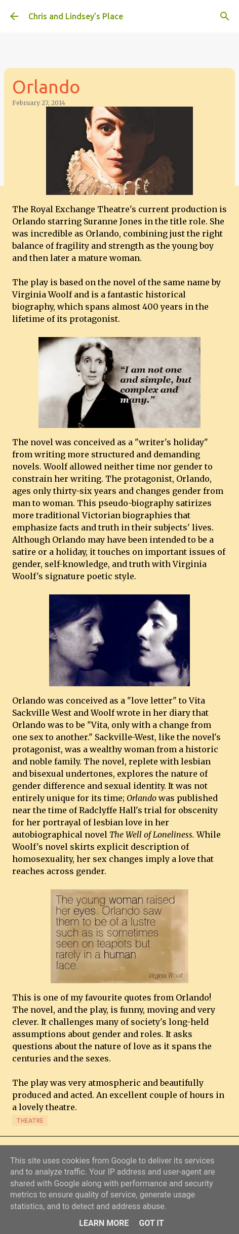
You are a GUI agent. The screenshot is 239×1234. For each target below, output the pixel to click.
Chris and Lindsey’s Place (75, 16)
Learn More (104, 1223)
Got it (151, 1223)
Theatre (30, 1120)
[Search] (225, 16)
